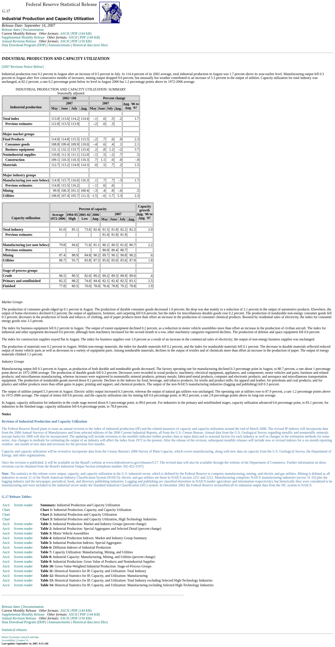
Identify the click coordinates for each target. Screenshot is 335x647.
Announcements (59, 45)
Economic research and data (24, 637)
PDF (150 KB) (81, 41)
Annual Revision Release (19, 41)
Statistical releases (14, 630)
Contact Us (22, 640)
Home (5, 637)
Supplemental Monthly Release (23, 37)
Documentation (33, 29)
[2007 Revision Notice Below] (23, 66)
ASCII (64, 33)
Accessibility (8, 640)
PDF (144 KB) (81, 33)
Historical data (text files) (90, 45)
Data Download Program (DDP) (24, 45)
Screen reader (23, 505)
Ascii (6, 505)
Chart (6, 510)
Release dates (11, 29)
